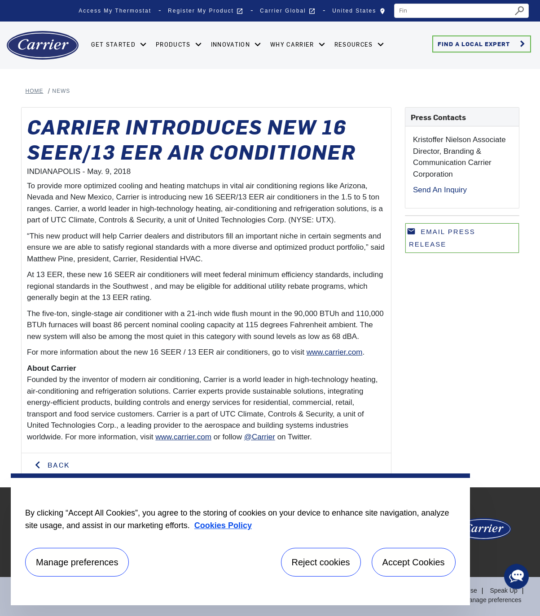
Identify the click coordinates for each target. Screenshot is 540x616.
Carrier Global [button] (288, 11)
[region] (240, 539)
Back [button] (57, 464)
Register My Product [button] (205, 11)
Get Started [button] (114, 44)
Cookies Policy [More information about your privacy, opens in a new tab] (223, 525)
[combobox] (453, 10)
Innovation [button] (231, 44)
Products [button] (174, 44)
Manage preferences (492, 599)
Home (35, 91)
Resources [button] (354, 44)
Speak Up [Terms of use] (503, 590)
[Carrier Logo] (483, 532)
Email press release (441, 237)
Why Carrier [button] (293, 44)
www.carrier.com (335, 352)
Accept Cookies (413, 562)
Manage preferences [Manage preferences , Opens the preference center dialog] (77, 562)
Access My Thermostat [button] (115, 11)
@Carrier (259, 437)
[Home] (43, 45)
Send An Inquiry (440, 190)
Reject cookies (321, 562)
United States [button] (361, 13)
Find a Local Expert (483, 44)
